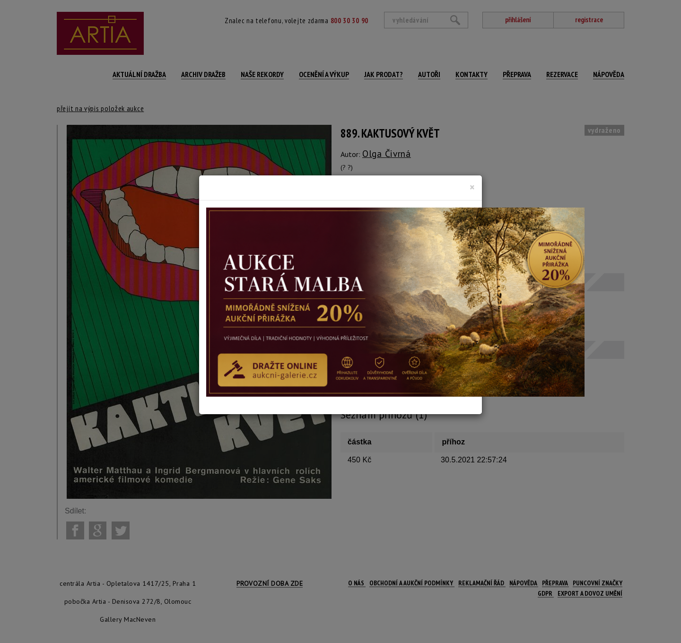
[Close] (472, 187)
